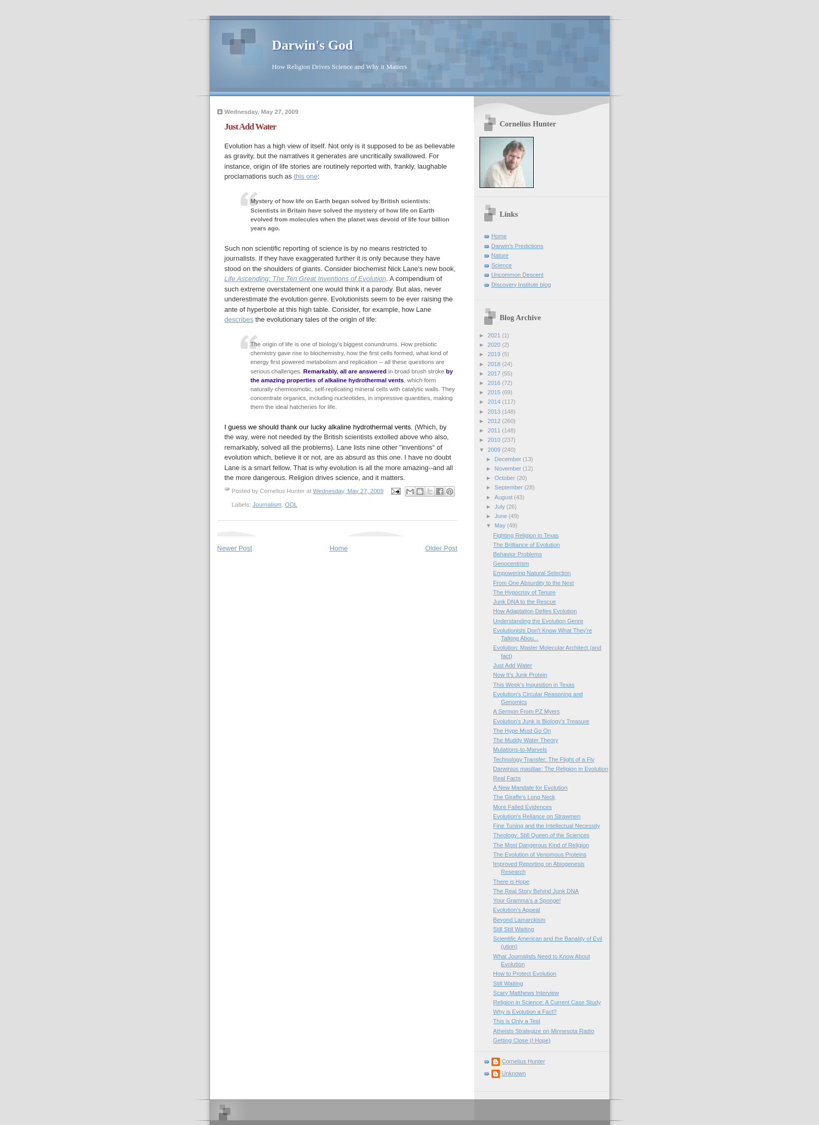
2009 (495, 450)
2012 (495, 421)
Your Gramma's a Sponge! (526, 900)
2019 (495, 354)
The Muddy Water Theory (525, 740)
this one (306, 176)
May (501, 525)
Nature (500, 255)
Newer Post (234, 548)
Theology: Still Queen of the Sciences (541, 835)
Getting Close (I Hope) (522, 1040)
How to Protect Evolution (524, 973)
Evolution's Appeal (516, 910)
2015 (495, 392)
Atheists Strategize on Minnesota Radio (543, 1031)
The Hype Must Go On (522, 731)
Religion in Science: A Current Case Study (547, 1002)
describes (239, 319)
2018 (495, 364)
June (502, 516)
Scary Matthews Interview (526, 993)
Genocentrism (511, 563)
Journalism (267, 504)
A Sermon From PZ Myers (526, 711)
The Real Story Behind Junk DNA (536, 891)
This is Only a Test (516, 1021)
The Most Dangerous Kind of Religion (541, 845)
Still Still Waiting (513, 929)
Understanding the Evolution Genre (538, 621)
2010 (495, 440)
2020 (495, 345)
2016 (495, 383)
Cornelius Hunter (523, 1061)
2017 (495, 373)
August (504, 497)
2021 (495, 335)
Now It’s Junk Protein (520, 675)
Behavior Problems (517, 554)
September (509, 487)
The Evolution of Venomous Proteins (540, 854)
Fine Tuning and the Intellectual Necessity (546, 826)
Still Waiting (508, 983)
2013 (495, 411)
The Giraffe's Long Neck (524, 797)
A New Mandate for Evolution (530, 787)
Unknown (514, 1073)
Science (502, 265)
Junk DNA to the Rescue (524, 602)
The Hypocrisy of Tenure (524, 592)
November (509, 468)
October (506, 478)
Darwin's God (312, 45)
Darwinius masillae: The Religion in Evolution (550, 769)
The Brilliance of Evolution (526, 545)
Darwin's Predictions (518, 246)
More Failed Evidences (522, 807)
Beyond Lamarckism (519, 920)
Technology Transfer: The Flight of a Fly (543, 759)
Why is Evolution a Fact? (525, 1012)
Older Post (441, 548)
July (501, 506)
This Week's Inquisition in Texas (534, 685)
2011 (495, 430)
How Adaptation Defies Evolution (535, 611)
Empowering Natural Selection (532, 573)
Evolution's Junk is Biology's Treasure (541, 721)
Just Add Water (512, 665)
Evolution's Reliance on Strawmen (536, 816)
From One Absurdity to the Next (533, 583)
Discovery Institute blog (521, 285)
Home (339, 548)
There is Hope (511, 881)
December (509, 459)
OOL (291, 504)
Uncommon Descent (518, 275)
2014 (495, 402)
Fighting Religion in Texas (526, 535)
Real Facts (507, 778)
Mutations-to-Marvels (520, 749)
